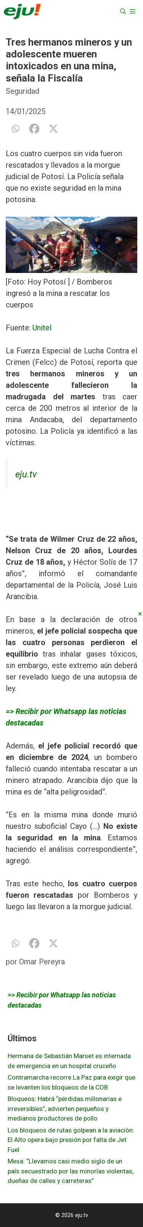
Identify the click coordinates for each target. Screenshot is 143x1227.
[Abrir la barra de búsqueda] (123, 11)
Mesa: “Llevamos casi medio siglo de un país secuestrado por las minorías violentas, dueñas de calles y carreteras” (70, 1171)
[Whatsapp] (15, 129)
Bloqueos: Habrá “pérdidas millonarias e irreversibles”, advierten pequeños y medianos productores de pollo (65, 1108)
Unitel (41, 327)
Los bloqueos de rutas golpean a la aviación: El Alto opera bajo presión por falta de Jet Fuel (71, 1139)
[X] (53, 129)
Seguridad (22, 91)
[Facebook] (34, 129)
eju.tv (26, 474)
